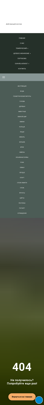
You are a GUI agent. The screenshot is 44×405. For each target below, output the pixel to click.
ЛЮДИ (22, 132)
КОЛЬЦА (22, 127)
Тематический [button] (21, 48)
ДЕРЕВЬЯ (22, 106)
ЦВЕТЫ (22, 198)
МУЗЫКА (22, 142)
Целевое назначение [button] (21, 53)
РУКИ (22, 162)
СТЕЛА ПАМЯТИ (22, 183)
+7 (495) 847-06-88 (19, 10)
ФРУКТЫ (22, 193)
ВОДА (22, 91)
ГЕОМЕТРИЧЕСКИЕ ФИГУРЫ (22, 96)
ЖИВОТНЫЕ (22, 111)
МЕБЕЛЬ (22, 137)
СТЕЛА (22, 188)
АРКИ (22, 147)
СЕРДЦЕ (22, 172)
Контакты (22, 69)
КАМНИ (22, 122)
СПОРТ (22, 177)
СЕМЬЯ (22, 167)
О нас (22, 43)
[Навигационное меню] (3, 77)
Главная (22, 38)
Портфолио (22, 58)
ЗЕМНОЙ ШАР (22, 116)
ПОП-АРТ (22, 208)
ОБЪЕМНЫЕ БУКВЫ (22, 157)
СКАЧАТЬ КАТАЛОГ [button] (21, 63)
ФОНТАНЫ (22, 203)
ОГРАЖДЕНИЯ (22, 213)
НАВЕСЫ (22, 152)
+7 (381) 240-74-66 (20, 13)
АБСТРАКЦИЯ (22, 86)
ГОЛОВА (22, 101)
